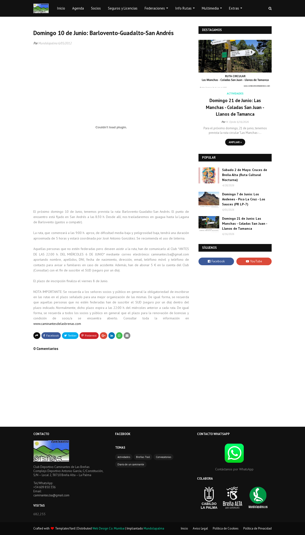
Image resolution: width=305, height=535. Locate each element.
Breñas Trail (143, 457)
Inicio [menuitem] (61, 8)
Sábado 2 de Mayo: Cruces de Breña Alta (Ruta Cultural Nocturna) (244, 175)
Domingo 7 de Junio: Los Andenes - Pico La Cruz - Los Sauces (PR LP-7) (243, 199)
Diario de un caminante (130, 464)
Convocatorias (163, 457)
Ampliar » (235, 142)
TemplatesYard (65, 528)
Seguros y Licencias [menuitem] (122, 8)
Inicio (184, 528)
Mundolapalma (47, 43)
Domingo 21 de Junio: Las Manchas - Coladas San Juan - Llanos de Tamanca (235, 107)
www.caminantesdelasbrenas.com (57, 324)
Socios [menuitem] (96, 8)
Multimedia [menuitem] (210, 8)
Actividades (123, 457)
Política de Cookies (226, 528)
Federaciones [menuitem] (155, 8)
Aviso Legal (200, 528)
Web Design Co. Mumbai (108, 528)
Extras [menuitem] (234, 8)
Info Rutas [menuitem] (183, 8)
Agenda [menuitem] (78, 8)
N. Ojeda (231, 122)
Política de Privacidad (257, 528)
